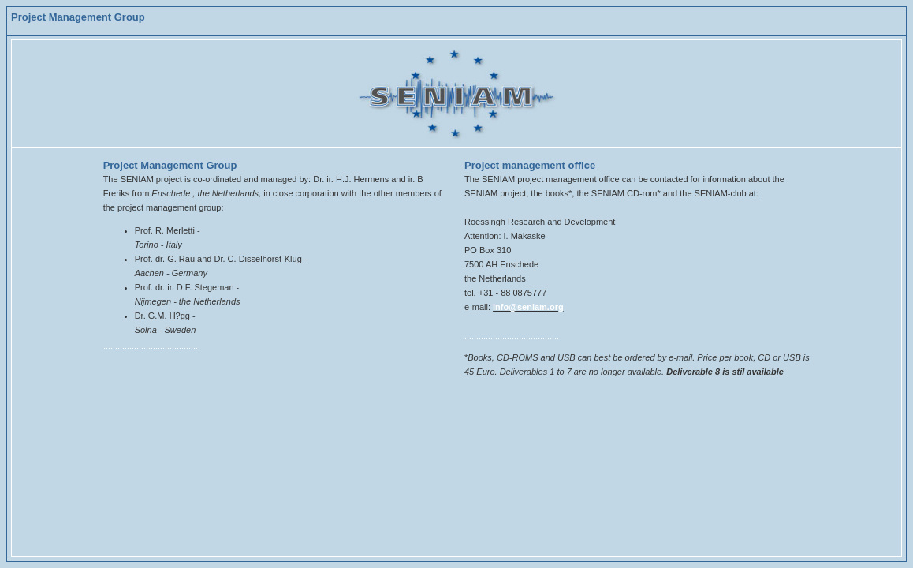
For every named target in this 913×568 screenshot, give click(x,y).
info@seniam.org (528, 307)
